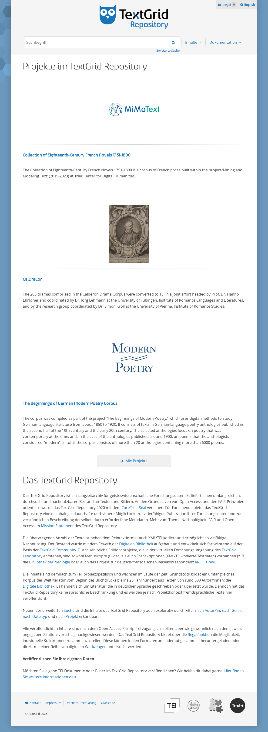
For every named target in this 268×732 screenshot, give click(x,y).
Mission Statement (57, 525)
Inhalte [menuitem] (191, 42)
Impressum (53, 703)
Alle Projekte (136, 460)
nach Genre (232, 610)
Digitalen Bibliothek (136, 543)
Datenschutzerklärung (81, 703)
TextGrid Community (58, 549)
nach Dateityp (35, 616)
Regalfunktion (200, 634)
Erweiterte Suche (168, 50)
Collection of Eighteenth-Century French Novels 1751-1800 (77, 155)
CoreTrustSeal (133, 507)
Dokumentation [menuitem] (223, 42)
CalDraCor (32, 279)
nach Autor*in (207, 610)
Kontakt (35, 703)
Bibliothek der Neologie (49, 562)
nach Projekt (67, 616)
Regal (229, 4)
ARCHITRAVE (205, 562)
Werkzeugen (96, 646)
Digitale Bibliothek (38, 586)
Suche (69, 610)
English (250, 5)
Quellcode (108, 703)
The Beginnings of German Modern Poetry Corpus (70, 403)
